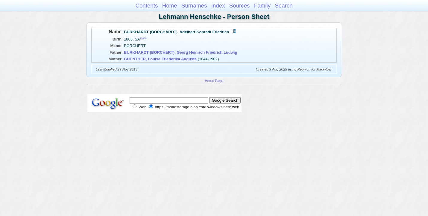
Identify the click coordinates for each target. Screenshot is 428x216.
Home (169, 5)
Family (262, 5)
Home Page (214, 80)
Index (218, 5)
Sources (239, 5)
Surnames (194, 5)
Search (283, 5)
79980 (143, 38)
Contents (146, 5)
